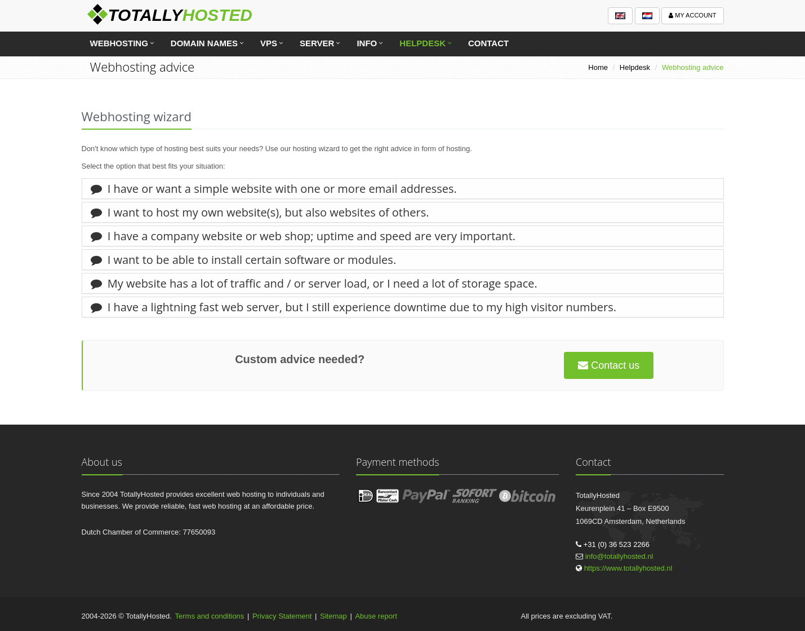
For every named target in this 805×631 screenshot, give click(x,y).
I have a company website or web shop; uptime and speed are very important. (303, 236)
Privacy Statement (282, 616)
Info (367, 43)
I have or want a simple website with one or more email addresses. (274, 188)
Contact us (608, 365)
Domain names (204, 43)
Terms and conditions (209, 616)
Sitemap (333, 616)
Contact (488, 43)
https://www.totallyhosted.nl (628, 568)
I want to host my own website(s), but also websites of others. (260, 212)
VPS (268, 43)
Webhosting (119, 43)
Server (317, 43)
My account (692, 15)
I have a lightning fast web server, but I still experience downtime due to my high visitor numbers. (354, 307)
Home (598, 67)
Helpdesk (422, 43)
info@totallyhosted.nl (619, 556)
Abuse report (376, 616)
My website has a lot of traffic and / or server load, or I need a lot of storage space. (314, 283)
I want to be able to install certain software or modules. (244, 259)
